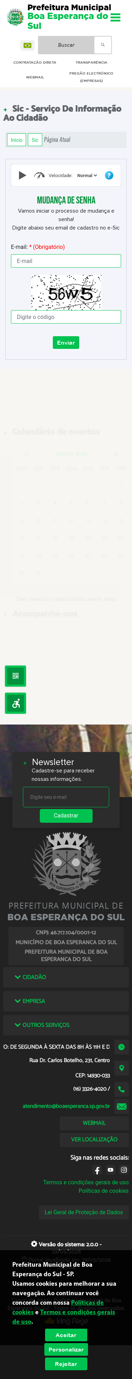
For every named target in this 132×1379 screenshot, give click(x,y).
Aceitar (66, 1335)
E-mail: (38, 247)
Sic (35, 139)
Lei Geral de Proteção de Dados (84, 1212)
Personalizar (66, 1349)
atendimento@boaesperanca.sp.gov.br (66, 1106)
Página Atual (57, 139)
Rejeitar (66, 1364)
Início (16, 139)
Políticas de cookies (103, 1190)
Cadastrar (66, 815)
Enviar (66, 342)
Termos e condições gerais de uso (86, 1182)
